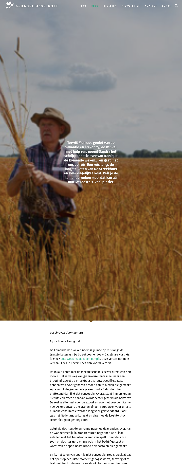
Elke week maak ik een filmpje (80, 359)
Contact (151, 5)
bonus (166, 5)
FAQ (83, 5)
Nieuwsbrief (131, 5)
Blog (95, 5)
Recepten (110, 5)
